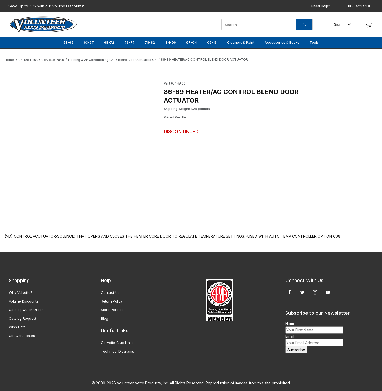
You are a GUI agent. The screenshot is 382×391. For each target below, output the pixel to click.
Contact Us (110, 292)
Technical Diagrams (117, 351)
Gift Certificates (22, 336)
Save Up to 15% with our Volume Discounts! (46, 6)
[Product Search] (259, 24)
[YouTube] (327, 292)
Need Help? (320, 6)
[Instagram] (314, 292)
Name (290, 323)
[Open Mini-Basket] (368, 24)
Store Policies (112, 310)
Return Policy (112, 301)
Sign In (342, 24)
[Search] (304, 24)
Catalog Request (22, 318)
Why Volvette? (20, 292)
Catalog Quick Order (26, 310)
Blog (104, 318)
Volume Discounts (23, 301)
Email (289, 336)
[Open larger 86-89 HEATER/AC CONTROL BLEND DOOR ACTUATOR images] (82, 152)
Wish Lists (17, 327)
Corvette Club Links (117, 342)
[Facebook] (289, 292)
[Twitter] (302, 292)
